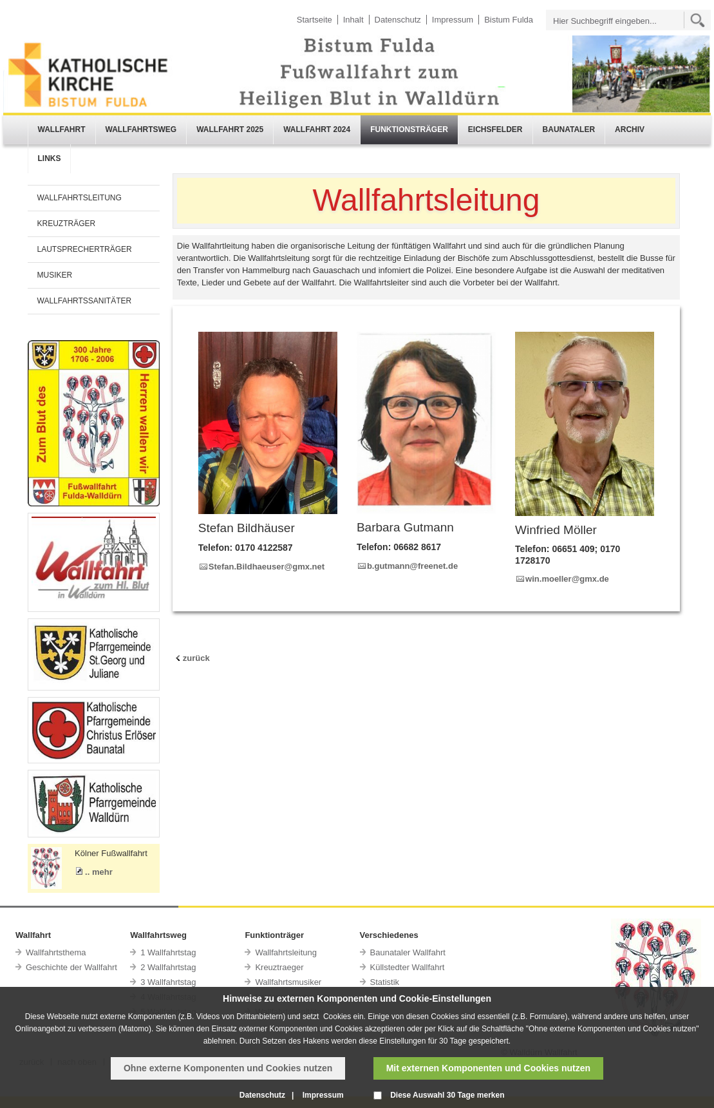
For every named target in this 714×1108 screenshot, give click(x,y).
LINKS (49, 158)
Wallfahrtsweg (158, 935)
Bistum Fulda (508, 19)
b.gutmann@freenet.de (412, 566)
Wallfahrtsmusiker (288, 982)
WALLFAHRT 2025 (229, 129)
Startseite (314, 19)
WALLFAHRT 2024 (316, 129)
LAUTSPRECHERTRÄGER (84, 249)
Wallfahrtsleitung (286, 952)
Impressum (452, 19)
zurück (196, 658)
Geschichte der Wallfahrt (71, 967)
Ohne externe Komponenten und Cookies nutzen (228, 1068)
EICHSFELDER (495, 129)
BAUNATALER (569, 129)
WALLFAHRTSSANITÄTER (84, 300)
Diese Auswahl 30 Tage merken (447, 1095)
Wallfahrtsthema (56, 952)
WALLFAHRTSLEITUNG (79, 197)
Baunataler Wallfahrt (408, 952)
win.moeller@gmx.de (567, 579)
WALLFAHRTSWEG (141, 129)
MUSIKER (55, 275)
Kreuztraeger (279, 967)
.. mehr (99, 872)
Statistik (385, 982)
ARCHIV (629, 129)
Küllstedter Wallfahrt (407, 967)
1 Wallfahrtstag (168, 952)
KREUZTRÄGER (66, 223)
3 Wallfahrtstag (168, 982)
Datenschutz (398, 19)
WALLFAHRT (62, 129)
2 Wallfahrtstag (168, 967)
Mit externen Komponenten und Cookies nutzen (488, 1068)
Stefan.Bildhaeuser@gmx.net (266, 566)
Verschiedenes (389, 935)
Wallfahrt (33, 935)
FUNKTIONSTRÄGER (409, 129)
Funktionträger (274, 935)
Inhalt (353, 19)
